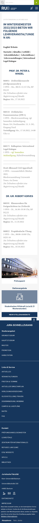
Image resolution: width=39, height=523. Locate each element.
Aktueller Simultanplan (13, 386)
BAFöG (4, 411)
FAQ (3, 416)
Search (36, 2)
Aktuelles (17, 52)
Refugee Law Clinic (10, 447)
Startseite (7, 52)
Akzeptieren (6, 522)
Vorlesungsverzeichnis (12, 391)
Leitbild (25, 52)
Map (14, 493)
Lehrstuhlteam (27, 55)
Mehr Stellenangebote (19, 315)
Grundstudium (8, 335)
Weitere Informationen (9, 518)
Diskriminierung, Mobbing (13, 401)
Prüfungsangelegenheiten (14, 432)
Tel (4, 493)
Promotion (6, 350)
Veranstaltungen (9, 377)
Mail (9, 493)
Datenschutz (7, 498)
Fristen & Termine (9, 381)
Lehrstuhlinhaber (11, 55)
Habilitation (7, 355)
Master (5, 345)
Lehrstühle (7, 437)
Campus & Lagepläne (11, 406)
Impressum (6, 503)
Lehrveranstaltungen (13, 58)
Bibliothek (6, 462)
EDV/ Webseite (8, 452)
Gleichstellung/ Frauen (12, 396)
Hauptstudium (8, 340)
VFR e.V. (5, 457)
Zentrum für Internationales (15, 442)
